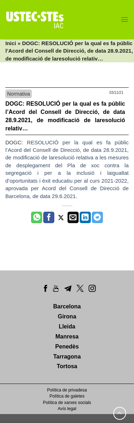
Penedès (67, 346)
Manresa (67, 336)
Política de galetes (66, 396)
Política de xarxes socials (67, 402)
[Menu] (124, 19)
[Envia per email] (73, 217)
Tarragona (67, 357)
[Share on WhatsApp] (36, 217)
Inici (10, 43)
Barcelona (67, 306)
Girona (67, 316)
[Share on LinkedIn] (85, 217)
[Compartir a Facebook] (48, 217)
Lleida (67, 326)
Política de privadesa (67, 390)
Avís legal (67, 408)
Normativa (18, 94)
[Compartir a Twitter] (60, 217)
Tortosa (67, 366)
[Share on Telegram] (97, 217)
